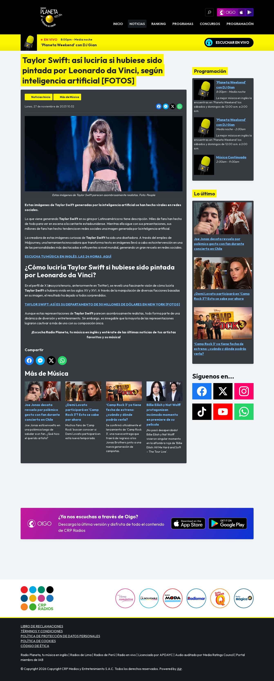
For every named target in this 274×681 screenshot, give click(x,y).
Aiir (179, 669)
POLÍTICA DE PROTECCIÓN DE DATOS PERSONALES (60, 636)
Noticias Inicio (40, 97)
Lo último (204, 194)
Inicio (118, 24)
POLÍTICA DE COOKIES (38, 641)
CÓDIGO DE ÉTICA (35, 646)
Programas (182, 24)
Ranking (158, 24)
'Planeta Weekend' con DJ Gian (69, 45)
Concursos (210, 24)
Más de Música (69, 97)
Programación (240, 24)
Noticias (137, 24)
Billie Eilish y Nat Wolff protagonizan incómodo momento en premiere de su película (164, 404)
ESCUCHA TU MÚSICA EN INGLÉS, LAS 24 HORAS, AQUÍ (68, 256)
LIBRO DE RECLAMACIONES (42, 626)
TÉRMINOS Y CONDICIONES (42, 631)
